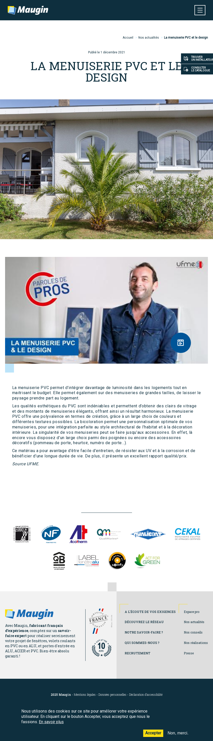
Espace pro (191, 612)
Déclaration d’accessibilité (145, 695)
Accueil (128, 37)
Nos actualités (148, 37)
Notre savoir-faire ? (144, 632)
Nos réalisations (196, 643)
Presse (189, 653)
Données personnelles (112, 695)
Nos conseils (193, 632)
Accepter (153, 733)
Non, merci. (178, 733)
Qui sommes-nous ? (142, 643)
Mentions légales (85, 695)
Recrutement (137, 653)
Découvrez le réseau (144, 622)
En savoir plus (51, 721)
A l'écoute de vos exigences (150, 612)
